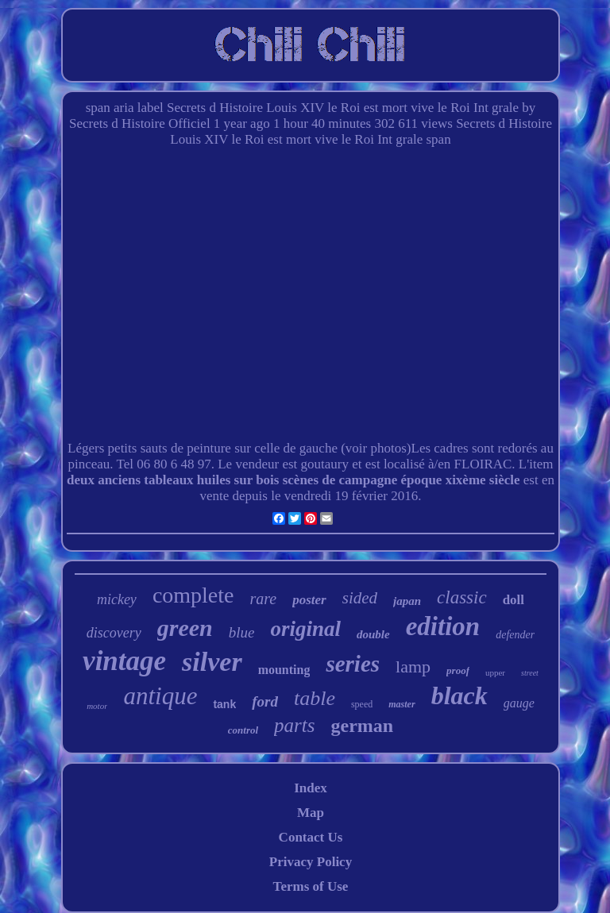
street (530, 672)
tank (224, 704)
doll (513, 599)
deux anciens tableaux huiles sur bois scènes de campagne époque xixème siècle (293, 479)
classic (462, 597)
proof (457, 670)
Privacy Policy (310, 861)
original (305, 629)
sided (359, 597)
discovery (114, 633)
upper (495, 672)
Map (310, 812)
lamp (413, 666)
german (362, 725)
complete (193, 595)
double (373, 634)
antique (160, 696)
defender (515, 635)
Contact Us (311, 837)
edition (443, 626)
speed (362, 704)
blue (242, 632)
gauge (519, 703)
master (401, 704)
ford (265, 701)
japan (407, 601)
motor (97, 706)
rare (263, 598)
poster (309, 599)
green (185, 627)
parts (294, 725)
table (314, 698)
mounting (284, 669)
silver (212, 661)
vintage (124, 660)
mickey (117, 599)
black (459, 695)
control (243, 730)
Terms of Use (311, 886)
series (353, 663)
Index (310, 788)
